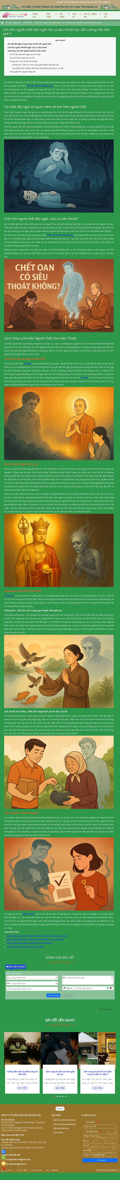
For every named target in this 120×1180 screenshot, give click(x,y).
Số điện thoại (92, 1131)
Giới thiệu (48, 15)
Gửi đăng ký (100, 1160)
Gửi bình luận (53, 995)
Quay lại (60, 1108)
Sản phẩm (61, 15)
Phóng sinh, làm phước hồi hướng (23, 61)
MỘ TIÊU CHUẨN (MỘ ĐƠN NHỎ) (63, 1120)
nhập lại (68, 995)
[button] (116, 15)
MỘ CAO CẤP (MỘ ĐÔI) (60, 1128)
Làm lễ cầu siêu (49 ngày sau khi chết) (25, 54)
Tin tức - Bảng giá (90, 15)
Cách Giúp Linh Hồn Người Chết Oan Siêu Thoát (26, 51)
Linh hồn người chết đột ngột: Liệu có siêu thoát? (27, 47)
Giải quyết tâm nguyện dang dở (22, 71)
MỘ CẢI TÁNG (57, 1133)
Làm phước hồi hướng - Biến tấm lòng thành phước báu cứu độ (37, 68)
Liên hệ (105, 15)
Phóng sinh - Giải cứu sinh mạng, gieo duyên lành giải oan (35, 64)
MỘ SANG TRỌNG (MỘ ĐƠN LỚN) (64, 1124)
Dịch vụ (74, 15)
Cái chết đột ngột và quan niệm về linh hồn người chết (29, 44)
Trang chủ (35, 15)
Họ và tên (90, 1122)
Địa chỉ (86, 1141)
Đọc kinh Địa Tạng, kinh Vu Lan (22, 58)
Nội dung (87, 1150)
